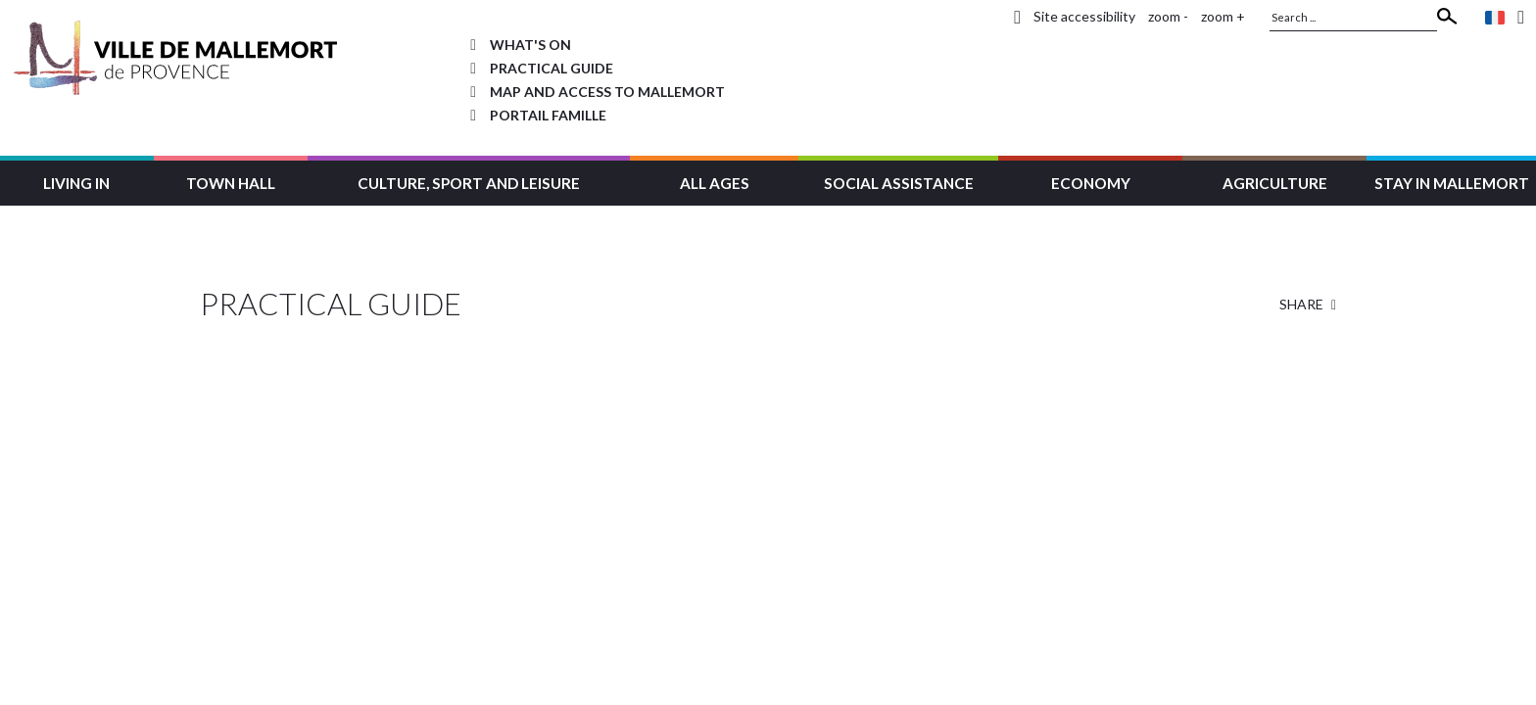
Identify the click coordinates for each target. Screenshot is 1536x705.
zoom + (1223, 16)
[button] (77, 181)
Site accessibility (1084, 16)
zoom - (1168, 16)
